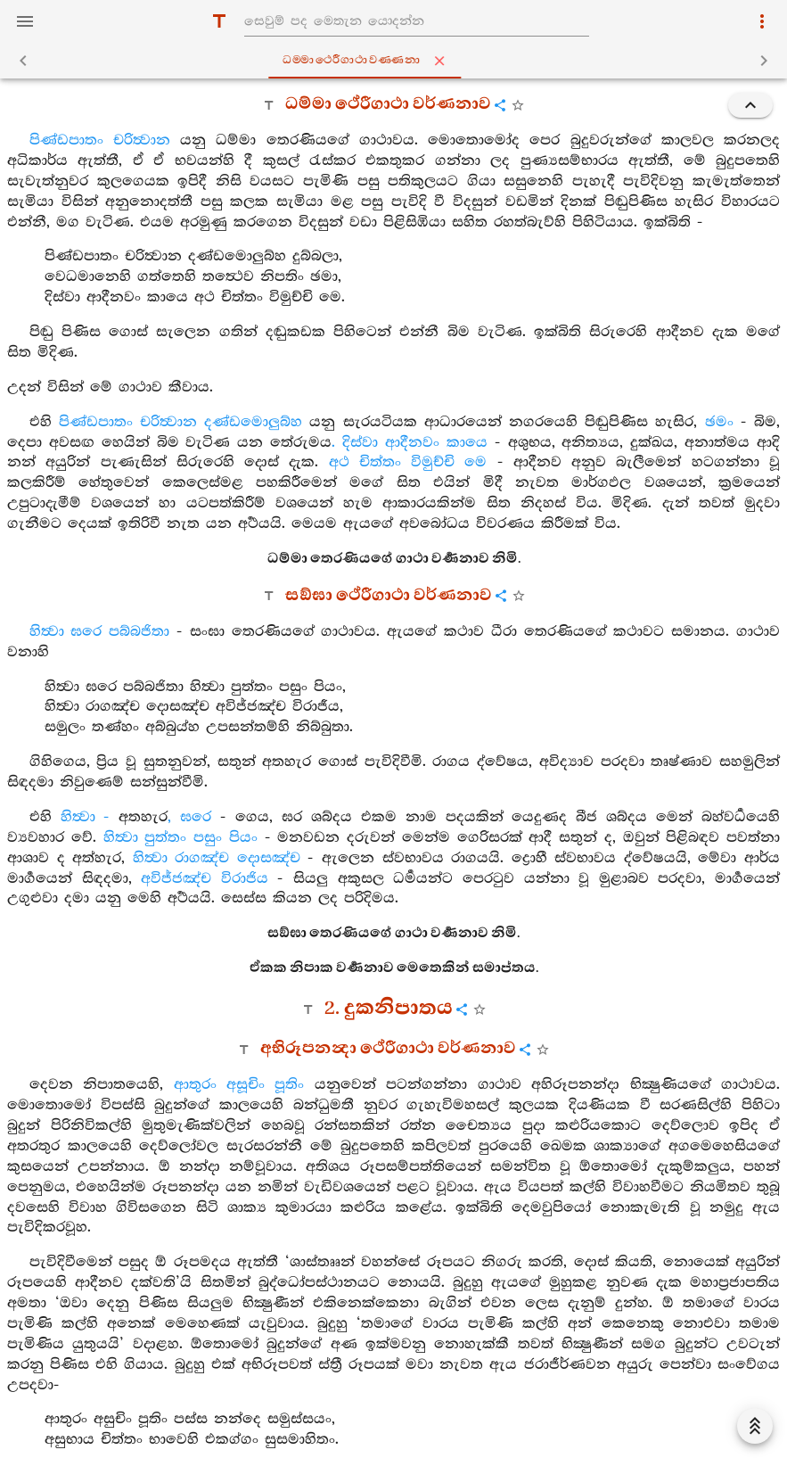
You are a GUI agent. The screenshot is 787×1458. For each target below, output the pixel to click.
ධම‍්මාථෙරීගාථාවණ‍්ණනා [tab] (397, 60)
